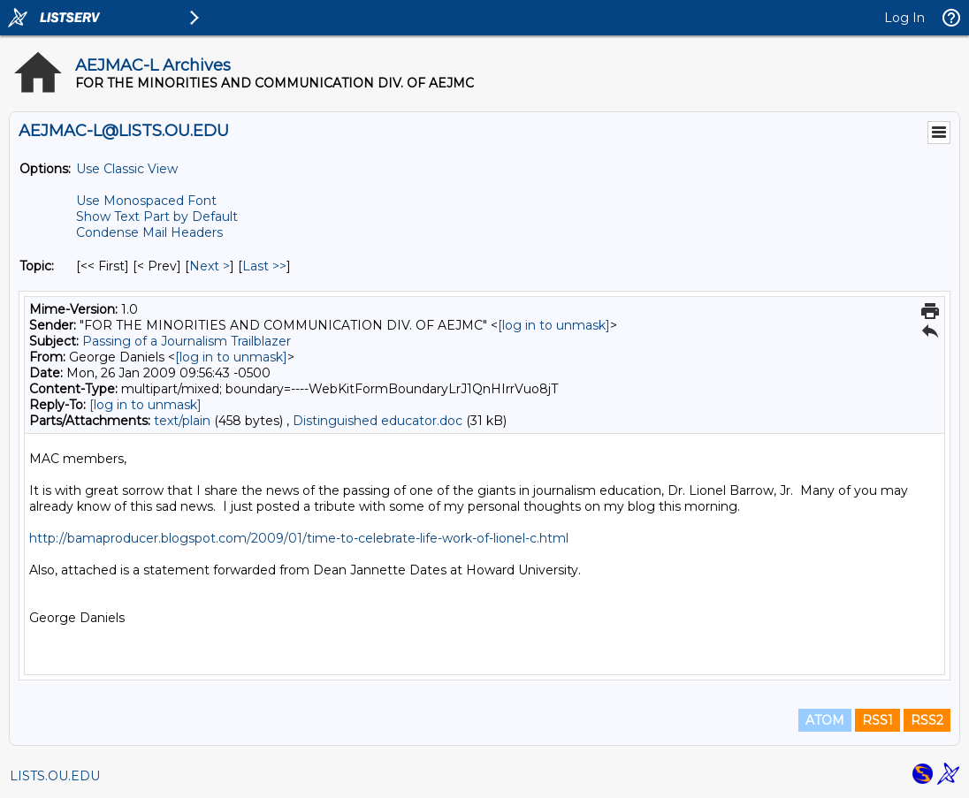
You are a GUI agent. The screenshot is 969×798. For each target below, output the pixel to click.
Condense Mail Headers (149, 232)
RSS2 (927, 720)
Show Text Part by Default (157, 216)
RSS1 (877, 720)
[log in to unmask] (554, 325)
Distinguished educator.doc (377, 421)
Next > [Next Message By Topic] (209, 266)
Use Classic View (127, 169)
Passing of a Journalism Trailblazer (186, 341)
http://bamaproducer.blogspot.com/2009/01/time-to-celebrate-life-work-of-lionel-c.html (298, 538)
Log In (904, 18)
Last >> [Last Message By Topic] (264, 266)
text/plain (182, 421)
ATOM (824, 720)
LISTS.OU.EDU (55, 776)
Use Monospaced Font (146, 201)
